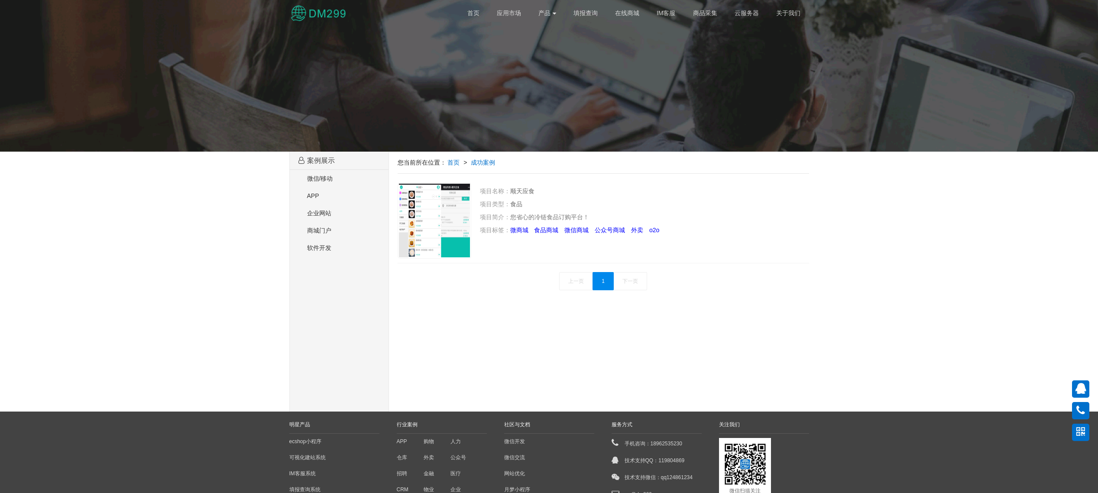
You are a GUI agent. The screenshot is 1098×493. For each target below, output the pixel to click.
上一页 (576, 281)
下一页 (630, 281)
